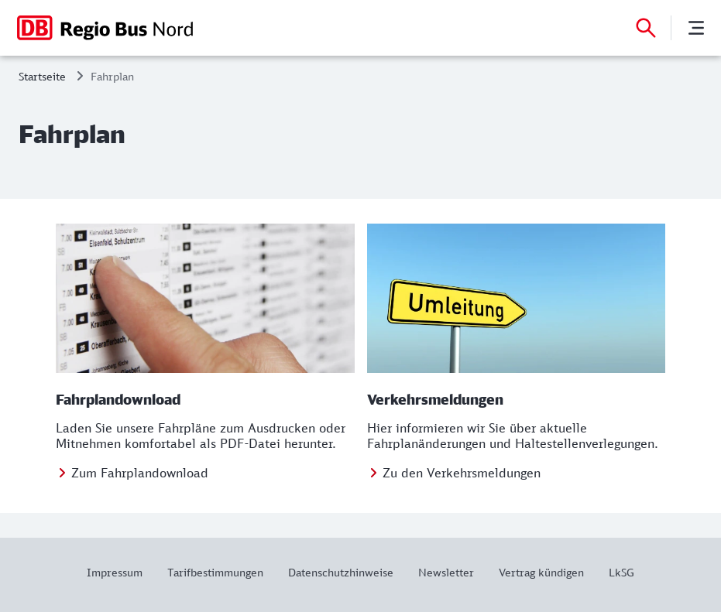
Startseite (42, 76)
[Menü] (696, 27)
